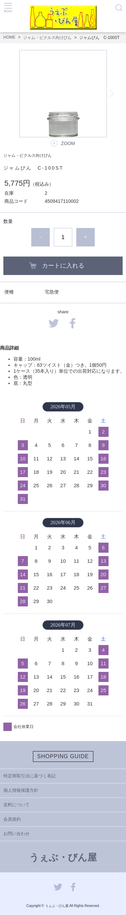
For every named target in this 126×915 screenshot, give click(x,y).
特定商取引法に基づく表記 (29, 775)
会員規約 (12, 819)
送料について (16, 804)
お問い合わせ (16, 833)
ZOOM (68, 143)
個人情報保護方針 (20, 790)
